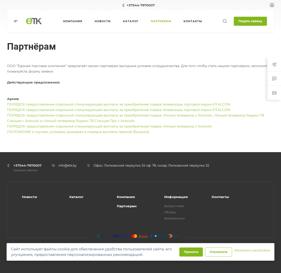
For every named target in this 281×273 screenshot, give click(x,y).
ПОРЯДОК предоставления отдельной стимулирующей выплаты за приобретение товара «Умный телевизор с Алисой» (109, 126)
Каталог (76, 197)
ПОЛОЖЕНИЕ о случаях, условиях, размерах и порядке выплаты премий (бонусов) (78, 132)
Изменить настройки (252, 250)
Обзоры (170, 212)
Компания (126, 197)
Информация (176, 197)
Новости (29, 197)
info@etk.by (67, 165)
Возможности (174, 218)
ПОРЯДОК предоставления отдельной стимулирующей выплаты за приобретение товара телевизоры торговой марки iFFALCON (118, 104)
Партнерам (127, 206)
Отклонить (218, 252)
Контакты (220, 197)
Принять (191, 252)
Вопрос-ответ (174, 206)
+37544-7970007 (141, 5)
